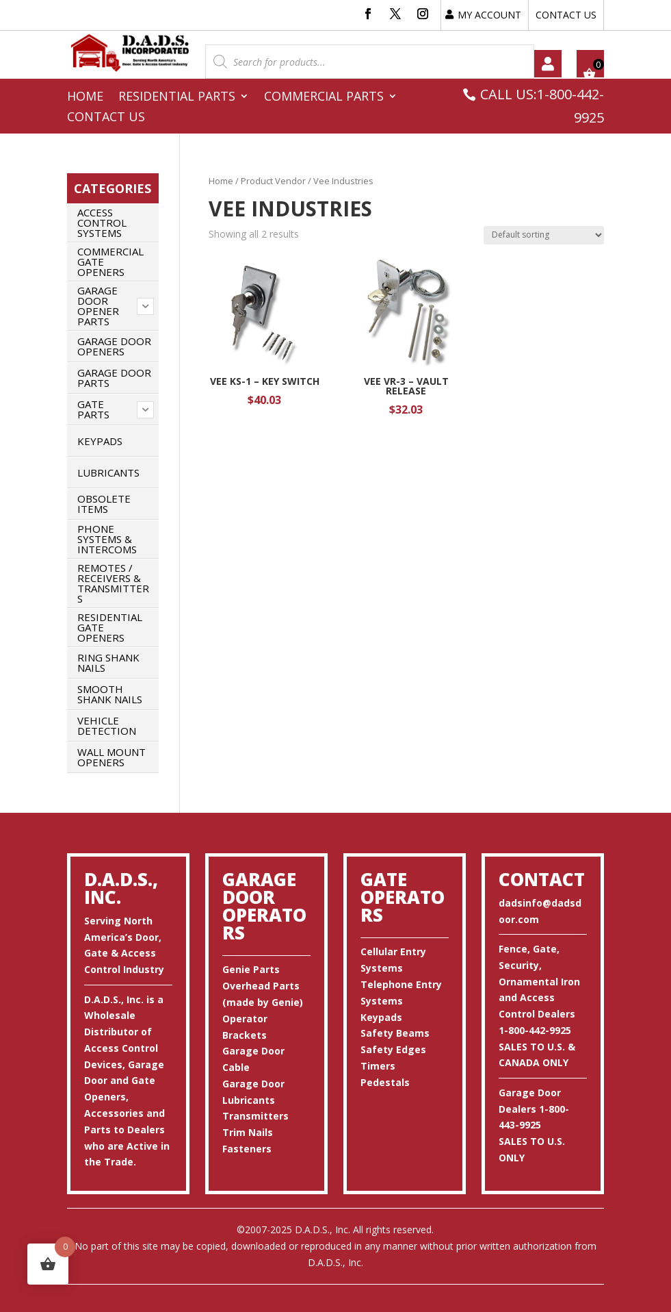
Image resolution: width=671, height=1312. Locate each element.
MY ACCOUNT (489, 14)
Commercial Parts (324, 97)
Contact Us (106, 118)
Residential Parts (176, 97)
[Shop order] (544, 235)
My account (548, 63)
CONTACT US (566, 14)
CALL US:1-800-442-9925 (542, 106)
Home (85, 97)
